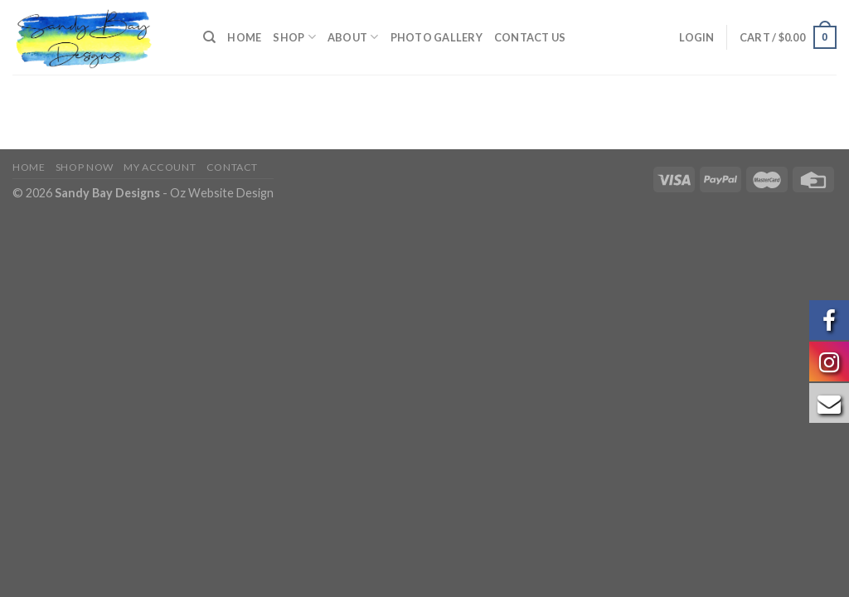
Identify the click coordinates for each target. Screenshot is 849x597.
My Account (160, 167)
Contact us (530, 37)
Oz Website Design (222, 193)
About (353, 37)
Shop (294, 37)
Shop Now (85, 167)
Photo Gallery (437, 37)
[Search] (209, 37)
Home (244, 37)
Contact (232, 167)
